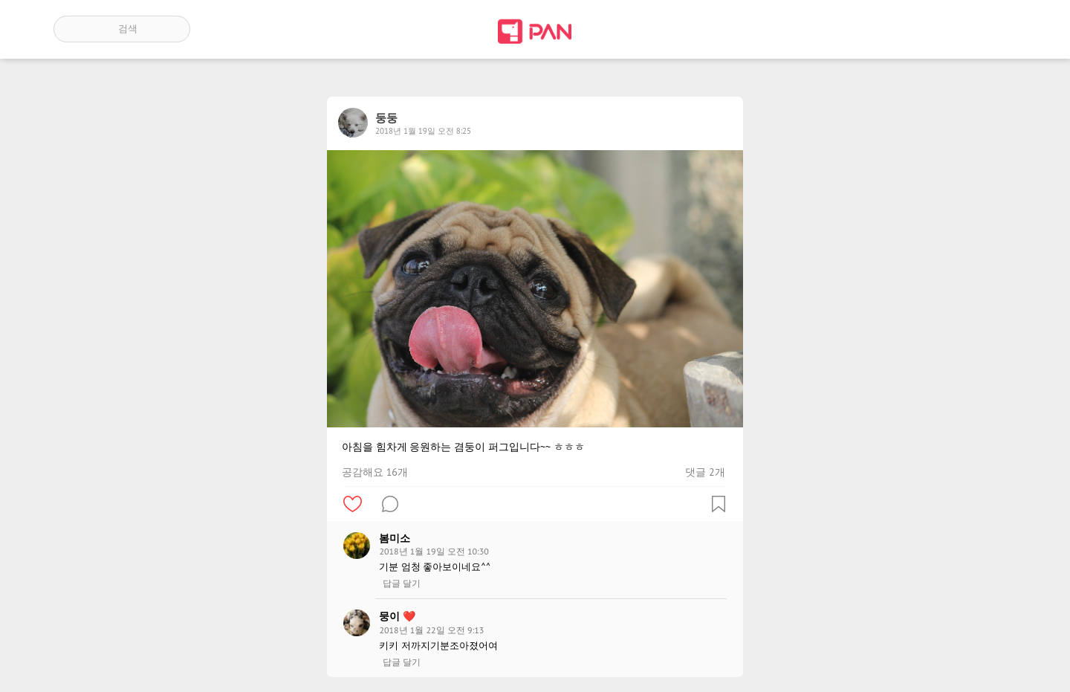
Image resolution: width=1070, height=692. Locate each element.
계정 (996, 29)
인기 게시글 (953, 29)
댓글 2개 (704, 472)
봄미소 (394, 538)
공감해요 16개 (375, 472)
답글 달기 (402, 583)
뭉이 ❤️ (397, 616)
